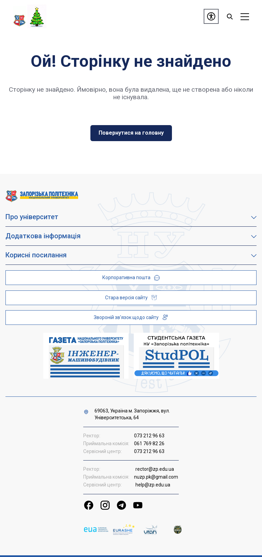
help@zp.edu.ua (152, 484)
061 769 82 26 (149, 443)
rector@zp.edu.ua (154, 469)
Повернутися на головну (131, 133)
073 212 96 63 (149, 435)
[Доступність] (211, 16)
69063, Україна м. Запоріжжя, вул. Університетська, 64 (132, 414)
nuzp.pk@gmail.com (156, 477)
